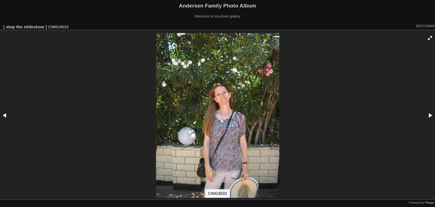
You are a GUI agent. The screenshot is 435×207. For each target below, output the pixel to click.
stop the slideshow (25, 26)
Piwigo (429, 202)
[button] (430, 38)
